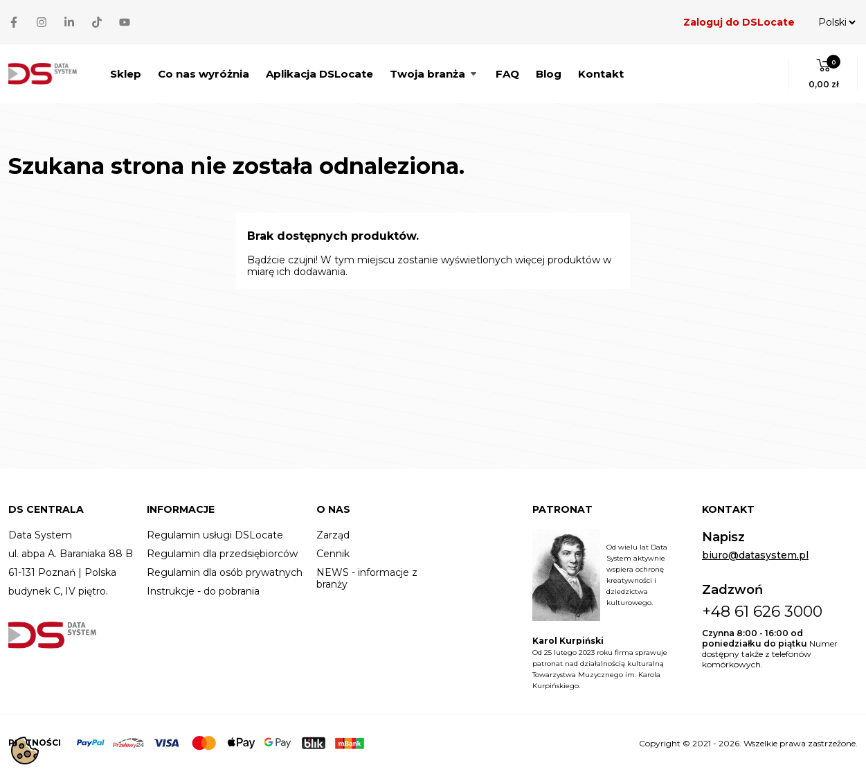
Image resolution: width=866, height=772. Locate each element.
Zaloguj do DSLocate (739, 22)
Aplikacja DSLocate (319, 73)
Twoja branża (434, 73)
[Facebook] (13, 22)
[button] (823, 73)
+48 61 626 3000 (762, 611)
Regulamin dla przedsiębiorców (222, 554)
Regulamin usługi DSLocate (215, 535)
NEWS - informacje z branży (366, 578)
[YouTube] (124, 22)
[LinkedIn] (69, 22)
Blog (548, 73)
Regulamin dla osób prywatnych (225, 573)
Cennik (333, 554)
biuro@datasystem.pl (755, 555)
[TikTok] (97, 22)
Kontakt (601, 73)
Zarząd (333, 535)
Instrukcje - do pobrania (203, 591)
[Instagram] (41, 22)
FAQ (507, 73)
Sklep (125, 73)
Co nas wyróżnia (203, 73)
